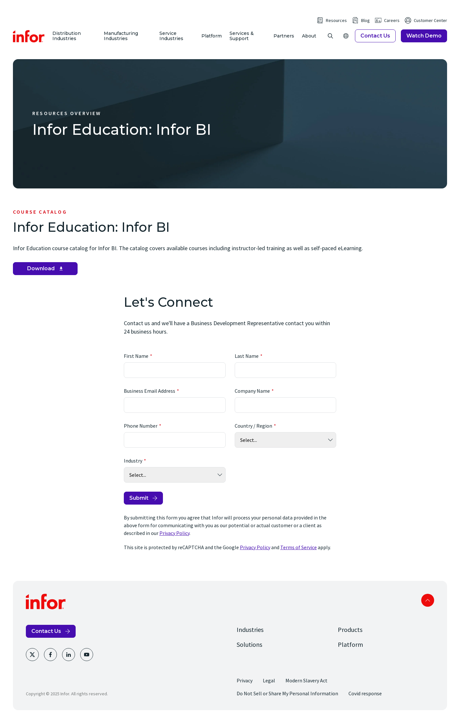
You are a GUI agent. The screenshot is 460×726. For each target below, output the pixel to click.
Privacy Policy (174, 538)
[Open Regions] (345, 38)
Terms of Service (298, 553)
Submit (138, 503)
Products (350, 635)
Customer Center (430, 23)
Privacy (244, 686)
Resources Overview (67, 118)
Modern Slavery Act (306, 686)
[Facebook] (50, 660)
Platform (212, 39)
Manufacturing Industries (122, 38)
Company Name (252, 396)
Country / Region (253, 431)
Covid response (365, 699)
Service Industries (172, 38)
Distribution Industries (68, 38)
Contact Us (375, 39)
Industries (250, 635)
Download (41, 274)
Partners (283, 39)
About (309, 39)
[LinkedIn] (68, 660)
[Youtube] (86, 660)
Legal (269, 686)
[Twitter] (32, 660)
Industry (133, 466)
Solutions (249, 650)
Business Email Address (149, 396)
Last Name (247, 361)
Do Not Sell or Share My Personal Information (287, 699)
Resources (336, 23)
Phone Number (140, 431)
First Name (136, 361)
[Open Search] (330, 38)
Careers (392, 23)
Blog (365, 23)
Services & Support (242, 38)
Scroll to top (427, 605)
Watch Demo (424, 39)
